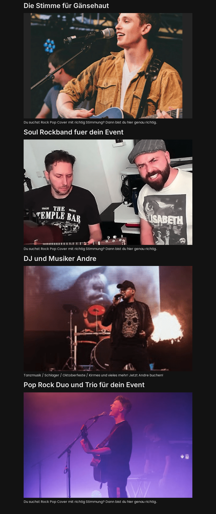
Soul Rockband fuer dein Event (73, 132)
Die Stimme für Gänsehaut (66, 5)
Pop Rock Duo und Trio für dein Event (84, 385)
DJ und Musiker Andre (60, 258)
